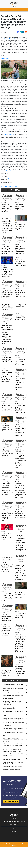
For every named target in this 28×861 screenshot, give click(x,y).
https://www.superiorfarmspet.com (9, 186)
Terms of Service (14, 833)
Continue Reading (5, 58)
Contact (14, 828)
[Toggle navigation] (2, 10)
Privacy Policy (14, 831)
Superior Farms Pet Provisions (9, 38)
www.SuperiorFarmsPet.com (7, 170)
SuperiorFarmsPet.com (9, 134)
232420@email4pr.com (6, 178)
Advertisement (14, 830)
